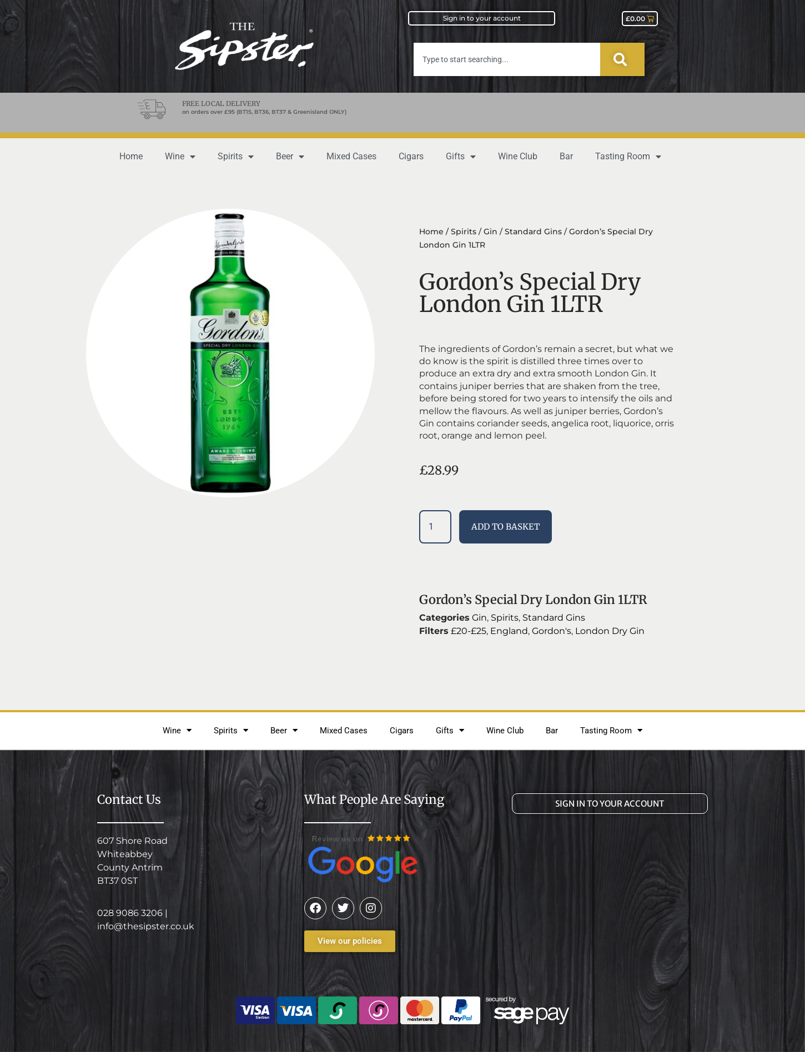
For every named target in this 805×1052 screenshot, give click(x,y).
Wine (180, 157)
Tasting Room (628, 157)
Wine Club (517, 156)
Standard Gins (533, 231)
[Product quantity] (435, 526)
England (509, 631)
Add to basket (505, 526)
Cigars (411, 156)
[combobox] (507, 59)
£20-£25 (468, 631)
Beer (290, 157)
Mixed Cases (351, 156)
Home (131, 156)
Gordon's (551, 631)
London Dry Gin (610, 631)
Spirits (236, 157)
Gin (490, 231)
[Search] (622, 59)
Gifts (461, 157)
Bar (566, 156)
